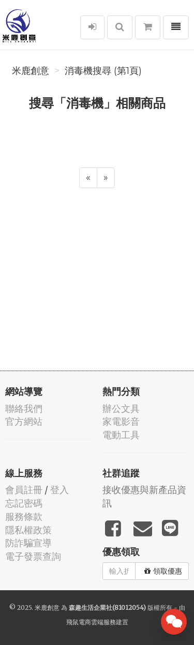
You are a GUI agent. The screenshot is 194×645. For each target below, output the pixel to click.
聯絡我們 (23, 408)
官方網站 (23, 421)
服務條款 (23, 517)
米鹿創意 (30, 70)
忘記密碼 (23, 503)
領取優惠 (163, 571)
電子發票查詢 (33, 556)
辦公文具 (121, 408)
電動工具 (121, 435)
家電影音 (121, 421)
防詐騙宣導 (28, 543)
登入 (59, 490)
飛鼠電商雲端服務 (91, 622)
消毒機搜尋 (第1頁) (103, 70)
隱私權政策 (28, 530)
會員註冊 (23, 490)
